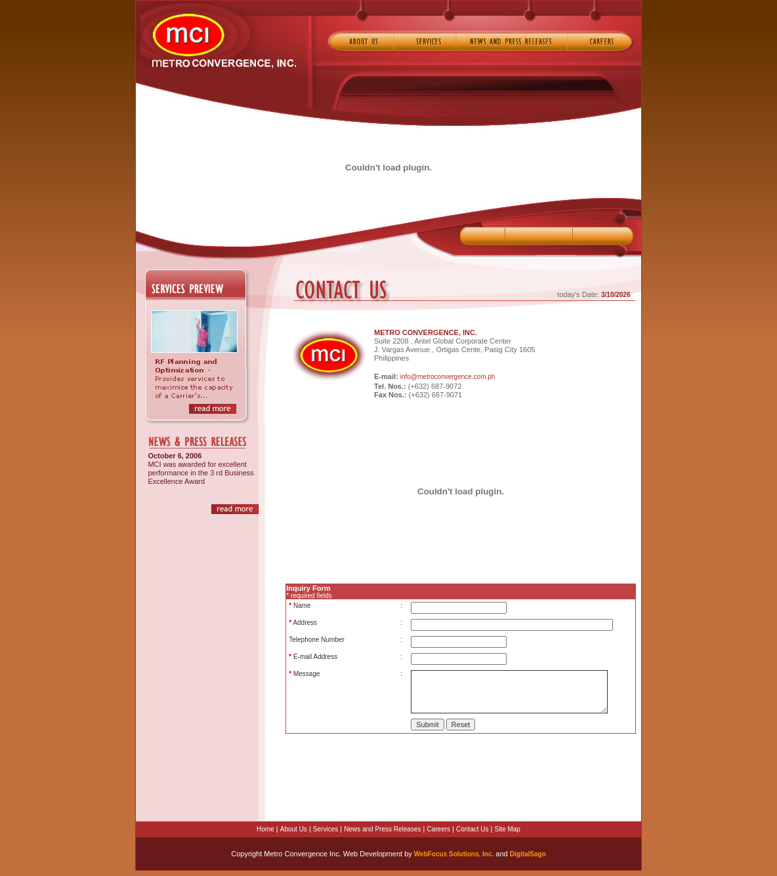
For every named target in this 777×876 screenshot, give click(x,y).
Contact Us (472, 829)
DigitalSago (528, 854)
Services (325, 829)
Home (265, 829)
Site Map (507, 829)
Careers (438, 829)
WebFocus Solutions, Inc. (454, 854)
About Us (293, 829)
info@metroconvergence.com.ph (447, 376)
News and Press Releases (382, 829)
